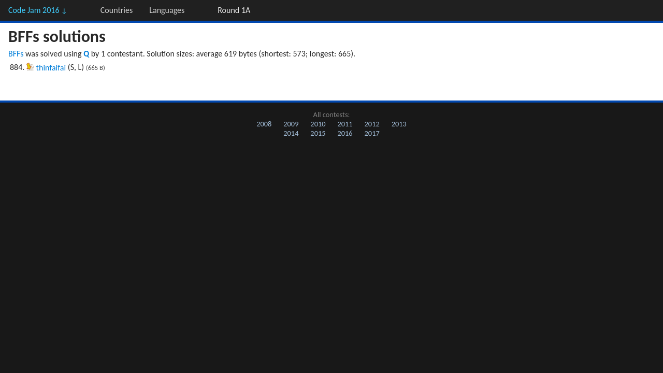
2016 (344, 133)
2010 (317, 123)
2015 (317, 133)
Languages (166, 10)
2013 (399, 123)
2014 (290, 133)
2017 (372, 133)
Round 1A (234, 10)
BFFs (15, 54)
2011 (344, 123)
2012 (372, 123)
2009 (290, 123)
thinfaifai (51, 68)
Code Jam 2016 (37, 10)
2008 (263, 123)
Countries (116, 10)
